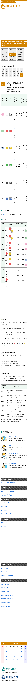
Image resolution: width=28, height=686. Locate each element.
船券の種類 (4, 522)
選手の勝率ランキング (6, 571)
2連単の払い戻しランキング (7, 591)
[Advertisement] (14, 24)
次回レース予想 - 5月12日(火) (8, 491)
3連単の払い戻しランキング (7, 598)
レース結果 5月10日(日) (11, 1)
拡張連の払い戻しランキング (8, 606)
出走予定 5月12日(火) (4, 1)
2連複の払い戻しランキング (7, 595)
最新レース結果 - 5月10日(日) (8, 482)
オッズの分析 (4, 510)
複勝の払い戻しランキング (7, 587)
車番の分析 (4, 506)
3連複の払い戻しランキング (7, 602)
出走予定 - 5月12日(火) (6, 495)
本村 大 (14, 194)
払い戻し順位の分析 (6, 513)
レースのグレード (5, 526)
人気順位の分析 (5, 503)
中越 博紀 (5, 214)
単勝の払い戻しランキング (7, 584)
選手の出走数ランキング (7, 575)
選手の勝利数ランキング (7, 568)
